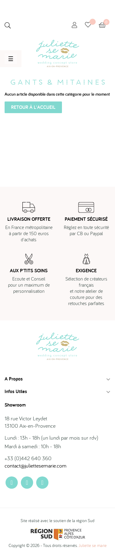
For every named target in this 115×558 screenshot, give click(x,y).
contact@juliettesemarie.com (36, 465)
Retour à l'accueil (33, 107)
